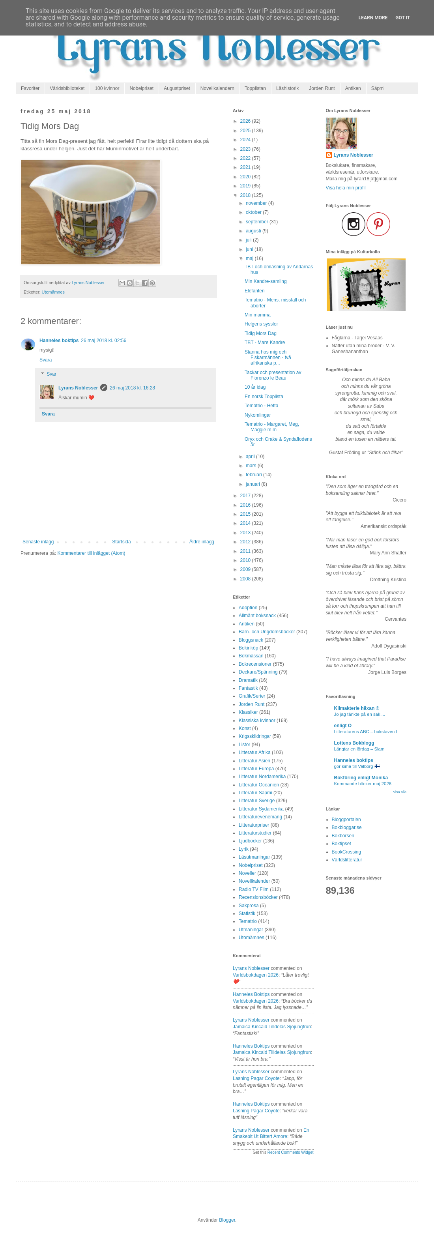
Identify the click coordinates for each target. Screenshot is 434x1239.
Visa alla (399, 792)
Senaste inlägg (38, 542)
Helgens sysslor (261, 324)
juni (250, 249)
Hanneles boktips (59, 340)
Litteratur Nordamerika (262, 776)
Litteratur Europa (256, 768)
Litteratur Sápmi (255, 792)
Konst (245, 728)
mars (252, 465)
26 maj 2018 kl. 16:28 (132, 388)
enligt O (343, 725)
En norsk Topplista (264, 396)
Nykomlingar (258, 415)
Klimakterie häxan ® (357, 708)
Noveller (247, 873)
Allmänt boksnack (257, 615)
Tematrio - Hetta (261, 405)
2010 (246, 560)
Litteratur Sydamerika (261, 809)
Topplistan (255, 88)
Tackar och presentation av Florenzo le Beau (273, 375)
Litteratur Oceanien (259, 785)
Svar (51, 374)
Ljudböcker (250, 841)
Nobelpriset (141, 88)
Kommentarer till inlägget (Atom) (91, 553)
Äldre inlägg (201, 542)
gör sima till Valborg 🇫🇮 (357, 766)
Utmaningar (251, 929)
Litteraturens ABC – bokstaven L (366, 731)
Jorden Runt (322, 88)
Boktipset (341, 843)
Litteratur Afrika (255, 752)
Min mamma (258, 315)
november (257, 203)
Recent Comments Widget (291, 1152)
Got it (402, 18)
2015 (246, 514)
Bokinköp (248, 648)
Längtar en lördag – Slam (359, 749)
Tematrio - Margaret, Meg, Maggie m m (272, 426)
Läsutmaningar (254, 857)
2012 (246, 542)
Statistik (247, 913)
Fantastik (248, 688)
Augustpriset (177, 88)
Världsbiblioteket (67, 88)
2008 (246, 579)
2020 (246, 177)
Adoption (248, 607)
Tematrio (248, 921)
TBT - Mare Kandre (265, 342)
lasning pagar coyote (256, 1078)
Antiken (353, 88)
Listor (244, 744)
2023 (246, 149)
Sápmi (378, 88)
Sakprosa (249, 905)
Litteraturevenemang (260, 817)
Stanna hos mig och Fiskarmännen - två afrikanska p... (268, 357)
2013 (246, 532)
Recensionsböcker (258, 897)
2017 (246, 495)
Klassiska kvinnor (257, 720)
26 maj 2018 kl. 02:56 (103, 340)
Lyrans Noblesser (78, 388)
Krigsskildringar (255, 736)
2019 (246, 186)
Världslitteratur (347, 860)
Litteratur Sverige (257, 800)
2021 (246, 167)
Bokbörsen (343, 835)
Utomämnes (53, 292)
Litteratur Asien (254, 761)
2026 (246, 121)
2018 (246, 195)
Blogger (227, 1220)
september (257, 222)
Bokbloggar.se (347, 827)
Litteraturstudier (255, 833)
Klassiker (248, 712)
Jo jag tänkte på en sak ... (359, 714)
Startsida (121, 542)
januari (253, 484)
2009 (246, 569)
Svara (45, 360)
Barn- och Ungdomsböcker (267, 631)
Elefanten (255, 291)
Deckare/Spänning (258, 672)
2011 (246, 551)
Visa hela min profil (346, 188)
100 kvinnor (107, 88)
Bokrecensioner (255, 664)
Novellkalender (254, 881)
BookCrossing (346, 852)
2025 (246, 130)
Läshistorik (287, 88)
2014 (246, 523)
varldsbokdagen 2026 (256, 975)
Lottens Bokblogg (354, 743)
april (251, 456)
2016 (246, 505)
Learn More (373, 18)
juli (249, 240)
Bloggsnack (251, 640)
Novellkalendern (217, 88)
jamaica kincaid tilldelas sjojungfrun (272, 1026)
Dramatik (248, 680)
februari (254, 474)
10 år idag (255, 387)
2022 (246, 158)
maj (250, 258)
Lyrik (244, 849)
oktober (254, 212)
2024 (246, 139)
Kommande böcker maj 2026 (363, 783)
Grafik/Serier (252, 696)
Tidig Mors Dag (261, 333)
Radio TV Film (254, 889)
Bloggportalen (346, 819)
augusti (254, 231)
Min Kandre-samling (266, 281)
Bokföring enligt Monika (361, 777)
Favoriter (30, 88)
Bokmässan (251, 656)
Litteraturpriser (254, 825)
